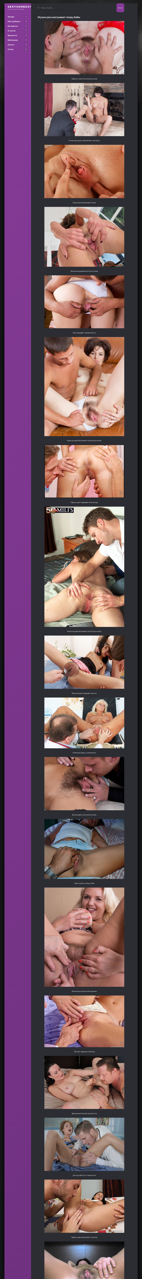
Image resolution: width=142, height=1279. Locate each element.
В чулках (12, 30)
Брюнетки (12, 35)
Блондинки (13, 26)
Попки (11, 49)
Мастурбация (14, 21)
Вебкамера (13, 40)
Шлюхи (11, 44)
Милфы (11, 17)
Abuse (120, 8)
